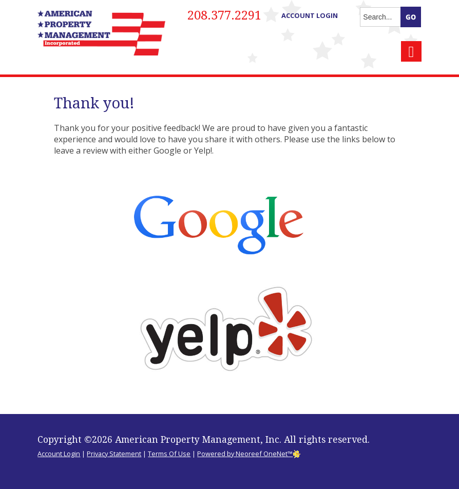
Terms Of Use (169, 453)
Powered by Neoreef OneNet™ (249, 453)
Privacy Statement (114, 453)
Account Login (309, 15)
